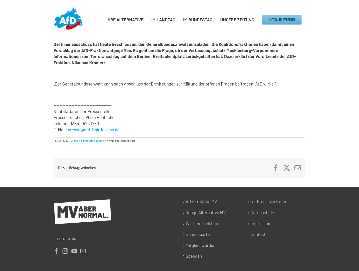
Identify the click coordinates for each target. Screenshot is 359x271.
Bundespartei (198, 234)
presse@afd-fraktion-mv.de (94, 129)
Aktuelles (76, 140)
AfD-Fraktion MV (201, 201)
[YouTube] (74, 251)
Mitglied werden (200, 245)
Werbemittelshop (202, 223)
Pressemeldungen (93, 140)
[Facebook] (56, 251)
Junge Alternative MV (206, 212)
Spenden (194, 256)
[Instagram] (65, 251)
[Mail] (83, 251)
